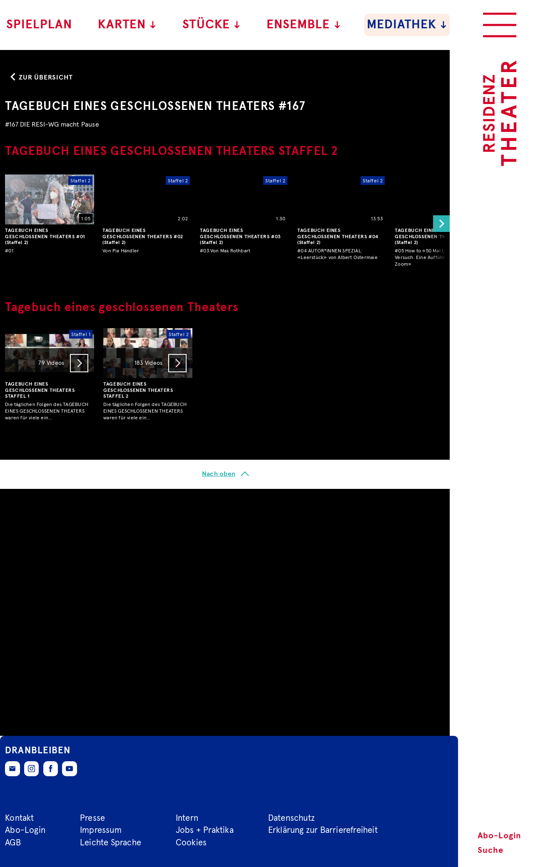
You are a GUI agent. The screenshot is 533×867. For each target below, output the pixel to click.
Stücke (211, 25)
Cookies (191, 843)
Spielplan (39, 25)
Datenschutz (291, 818)
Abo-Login (499, 836)
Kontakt (19, 818)
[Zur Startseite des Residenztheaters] (499, 113)
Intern (187, 818)
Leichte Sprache (110, 843)
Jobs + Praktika (205, 830)
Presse (92, 818)
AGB (13, 843)
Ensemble (303, 25)
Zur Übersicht (45, 324)
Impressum (101, 830)
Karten (127, 25)
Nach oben (218, 721)
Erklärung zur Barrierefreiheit (323, 830)
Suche (490, 850)
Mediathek (407, 25)
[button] (439, 471)
